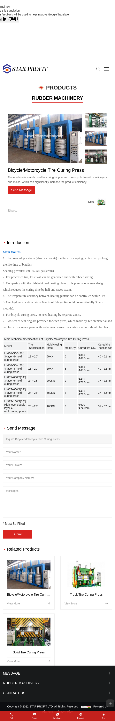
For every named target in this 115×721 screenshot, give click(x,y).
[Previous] (96, 115)
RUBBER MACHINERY (57, 98)
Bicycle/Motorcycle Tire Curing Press (32, 621)
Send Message (21, 190)
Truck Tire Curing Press (86, 621)
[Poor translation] (13, 19)
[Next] (96, 161)
